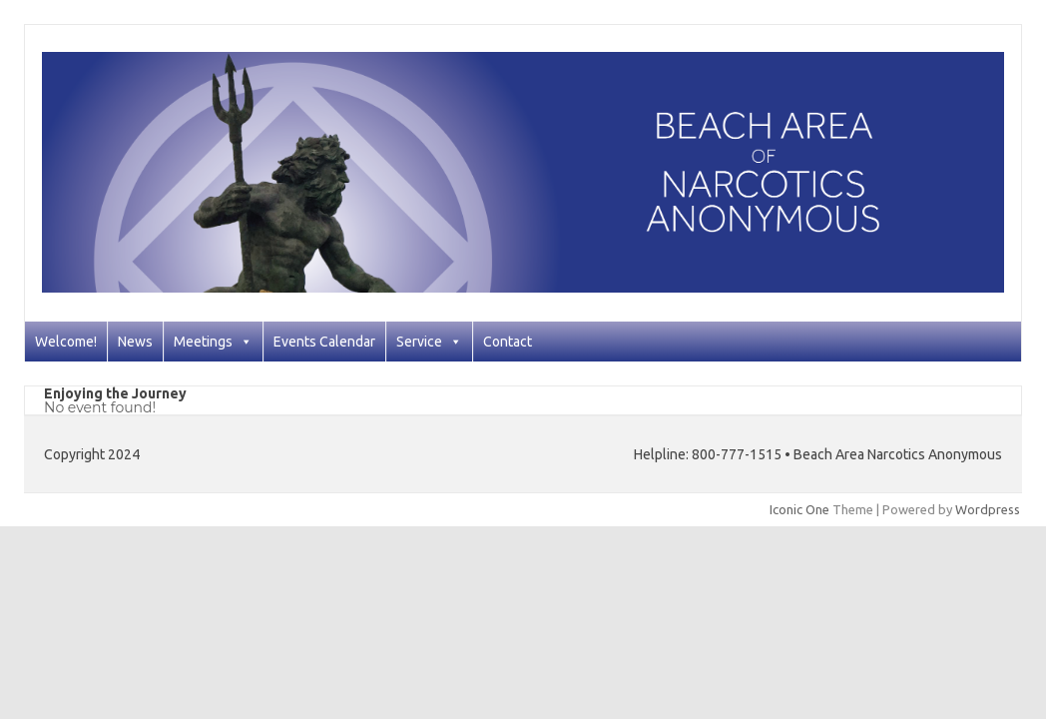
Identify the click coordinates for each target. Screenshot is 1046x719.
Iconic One (799, 509)
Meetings (213, 341)
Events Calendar (324, 342)
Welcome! (66, 342)
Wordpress (987, 509)
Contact (507, 342)
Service (429, 341)
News (135, 342)
